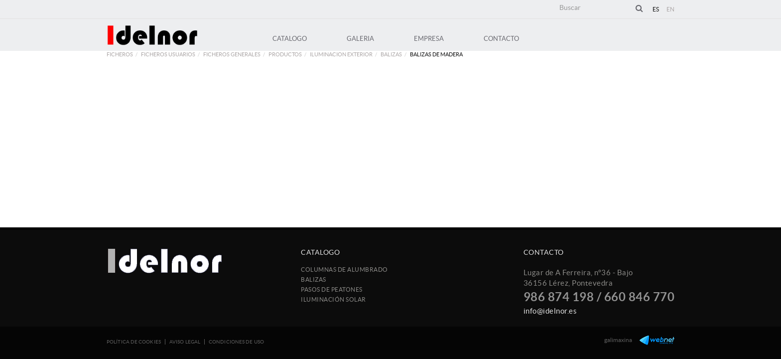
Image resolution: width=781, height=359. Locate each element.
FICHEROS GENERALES (231, 54)
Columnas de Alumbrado (344, 269)
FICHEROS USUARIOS (168, 54)
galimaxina (618, 340)
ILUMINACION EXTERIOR (341, 54)
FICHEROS (120, 54)
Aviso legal (184, 342)
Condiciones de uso (236, 342)
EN (670, 9)
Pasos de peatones (332, 289)
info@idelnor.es (550, 311)
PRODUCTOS (285, 54)
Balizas (391, 54)
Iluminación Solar (333, 299)
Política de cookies (134, 342)
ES (655, 9)
